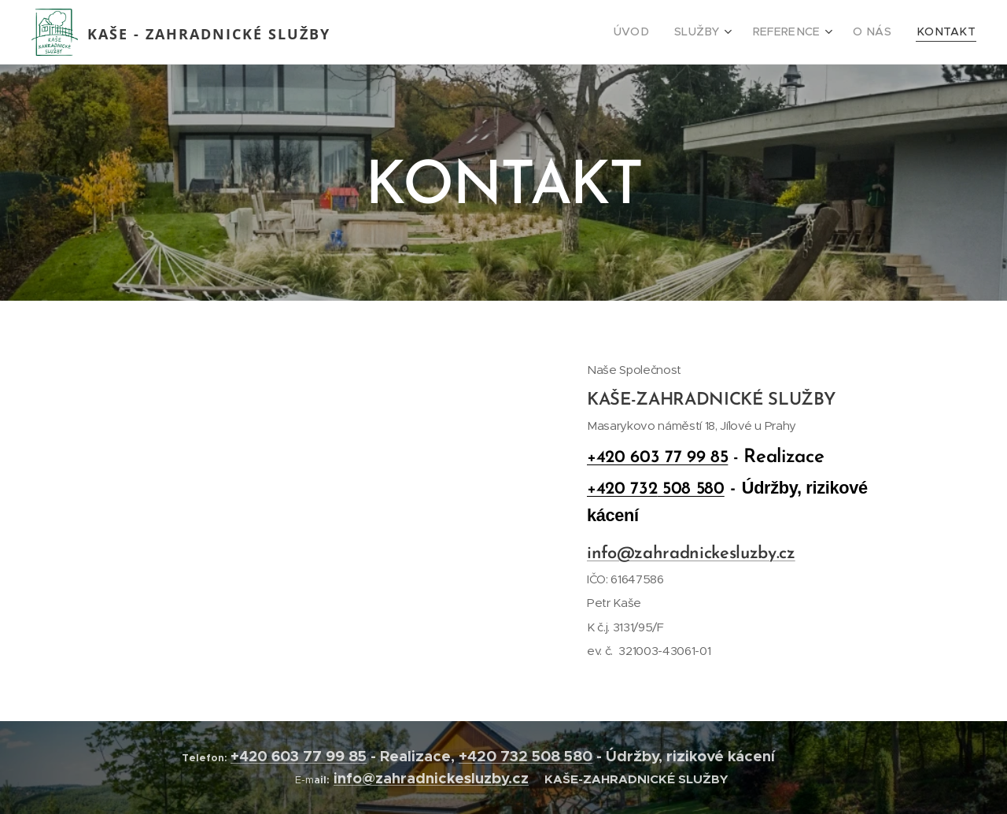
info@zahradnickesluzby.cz (691, 554)
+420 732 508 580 (525, 756)
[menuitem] (657, 32)
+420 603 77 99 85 (657, 458)
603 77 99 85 (319, 756)
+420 (251, 756)
